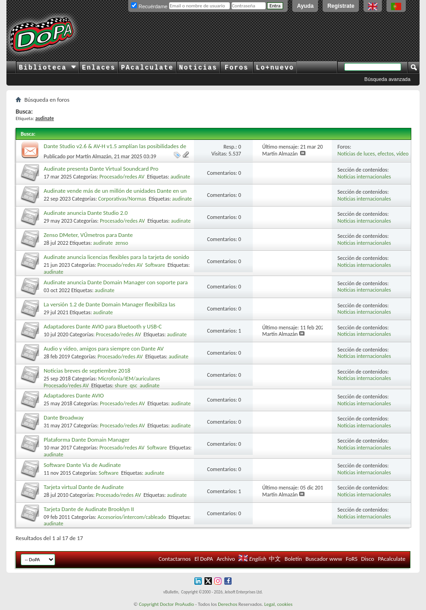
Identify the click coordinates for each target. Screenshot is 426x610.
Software (155, 265)
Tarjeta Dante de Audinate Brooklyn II (89, 509)
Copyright (149, 604)
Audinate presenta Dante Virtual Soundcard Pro (101, 168)
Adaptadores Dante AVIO (74, 395)
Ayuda (305, 6)
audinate (180, 176)
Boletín (292, 558)
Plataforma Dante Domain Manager (87, 439)
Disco (367, 558)
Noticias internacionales (364, 176)
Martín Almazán (94, 156)
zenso (121, 243)
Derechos (227, 604)
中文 (275, 558)
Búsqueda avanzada (387, 79)
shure (121, 385)
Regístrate (340, 6)
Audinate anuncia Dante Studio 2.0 (86, 212)
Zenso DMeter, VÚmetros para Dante (88, 234)
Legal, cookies (278, 604)
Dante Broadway (64, 417)
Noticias (198, 67)
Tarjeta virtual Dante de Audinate (84, 486)
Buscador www (324, 558)
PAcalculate (147, 67)
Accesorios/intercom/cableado (131, 517)
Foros (237, 67)
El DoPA (203, 558)
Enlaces (98, 67)
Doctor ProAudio (177, 604)
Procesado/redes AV (121, 176)
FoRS (352, 558)
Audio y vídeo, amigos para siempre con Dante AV (104, 348)
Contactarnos (175, 558)
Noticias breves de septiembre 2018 (87, 370)
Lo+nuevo (275, 67)
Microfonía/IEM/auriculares (129, 378)
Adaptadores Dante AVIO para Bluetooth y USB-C (103, 326)
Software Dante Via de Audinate (82, 464)
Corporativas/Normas (122, 199)
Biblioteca (47, 67)
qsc (133, 385)
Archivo (225, 558)
